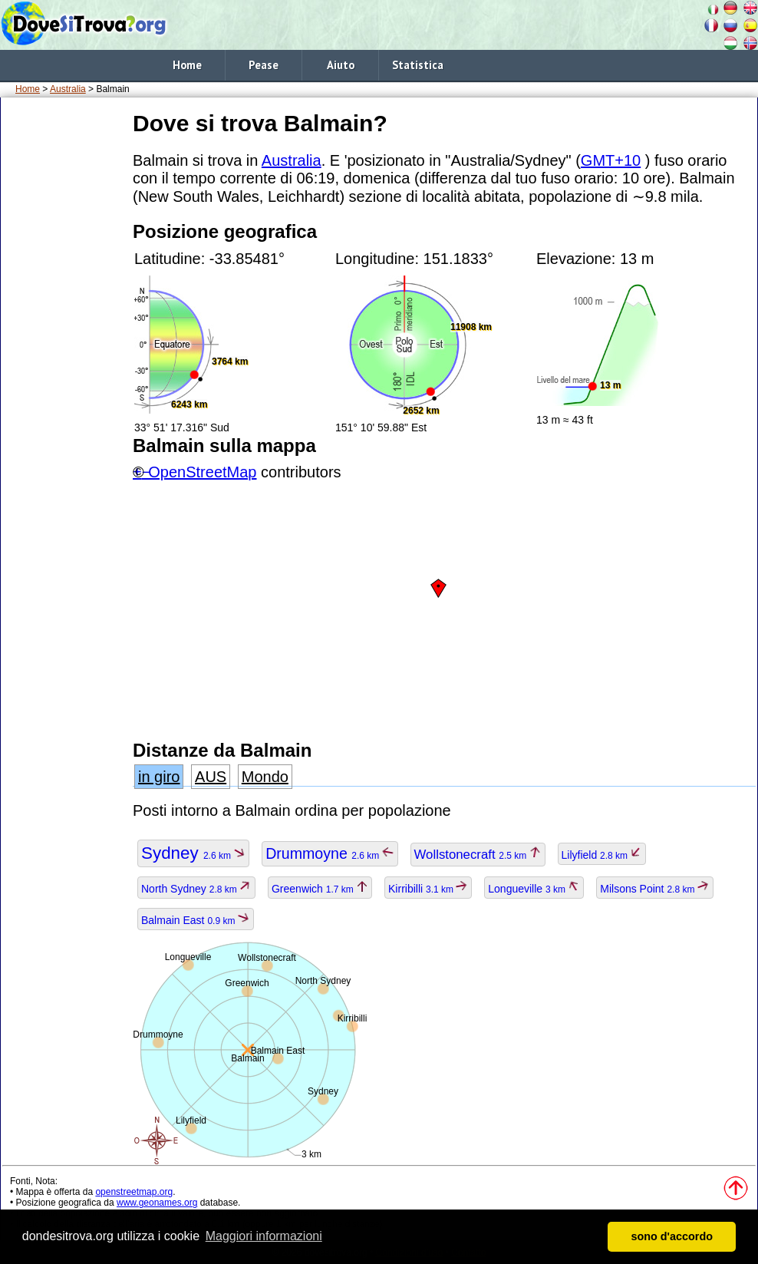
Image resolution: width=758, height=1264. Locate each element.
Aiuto (340, 65)
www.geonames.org (157, 1202)
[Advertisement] (63, 337)
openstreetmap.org (134, 1191)
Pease (263, 65)
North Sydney (196, 889)
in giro (159, 776)
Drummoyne (329, 853)
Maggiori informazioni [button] (264, 1236)
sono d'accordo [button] (672, 1236)
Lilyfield (602, 855)
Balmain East (195, 920)
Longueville (534, 889)
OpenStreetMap (202, 472)
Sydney (193, 853)
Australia (68, 89)
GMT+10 (611, 160)
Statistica (417, 65)
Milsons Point (655, 889)
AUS (210, 776)
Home (187, 65)
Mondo (265, 776)
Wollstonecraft (478, 854)
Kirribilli (428, 889)
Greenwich (320, 889)
